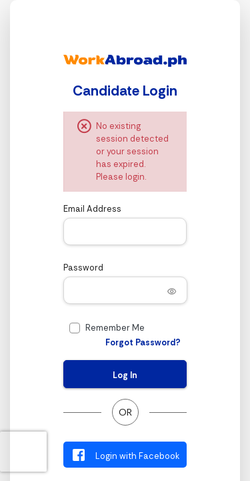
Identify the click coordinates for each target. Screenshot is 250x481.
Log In (125, 375)
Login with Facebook (125, 455)
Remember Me (115, 327)
